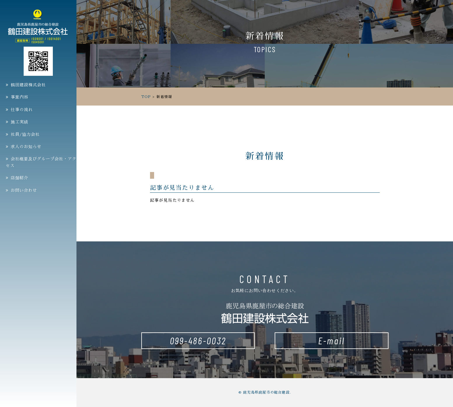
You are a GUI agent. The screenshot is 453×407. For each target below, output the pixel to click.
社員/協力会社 (25, 134)
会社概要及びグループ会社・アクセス (41, 162)
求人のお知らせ (26, 147)
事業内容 (19, 97)
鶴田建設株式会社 (28, 85)
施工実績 (19, 122)
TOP (146, 97)
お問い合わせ (24, 190)
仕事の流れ (22, 110)
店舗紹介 (19, 178)
